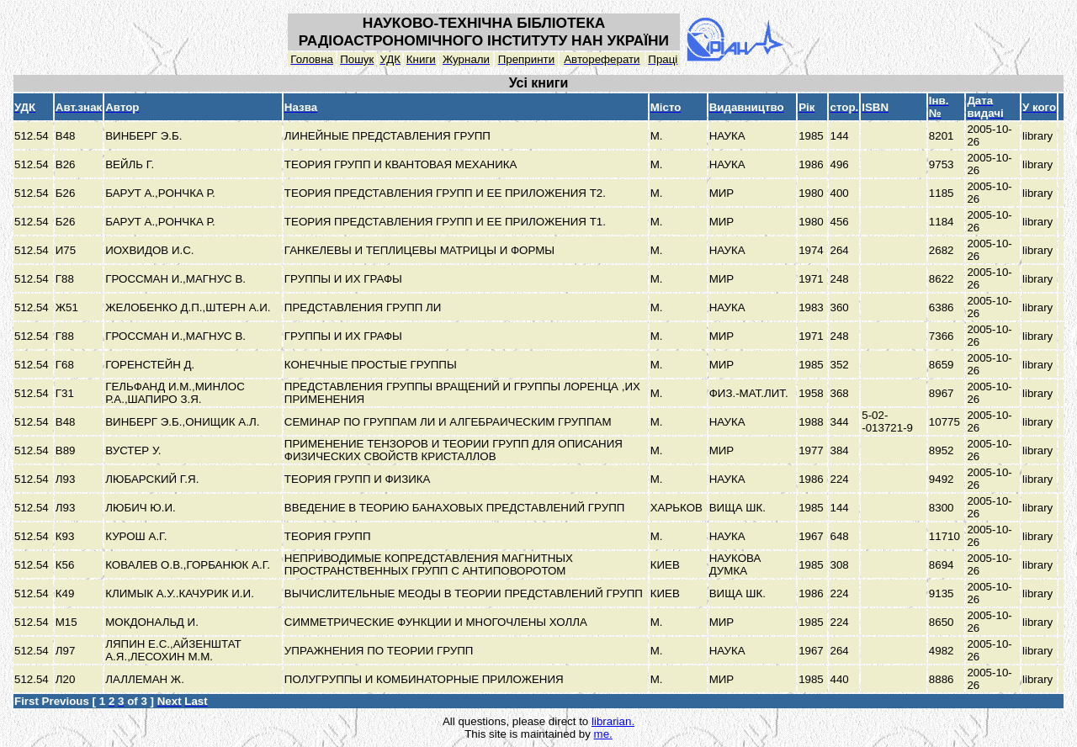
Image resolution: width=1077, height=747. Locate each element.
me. (603, 734)
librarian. (613, 721)
